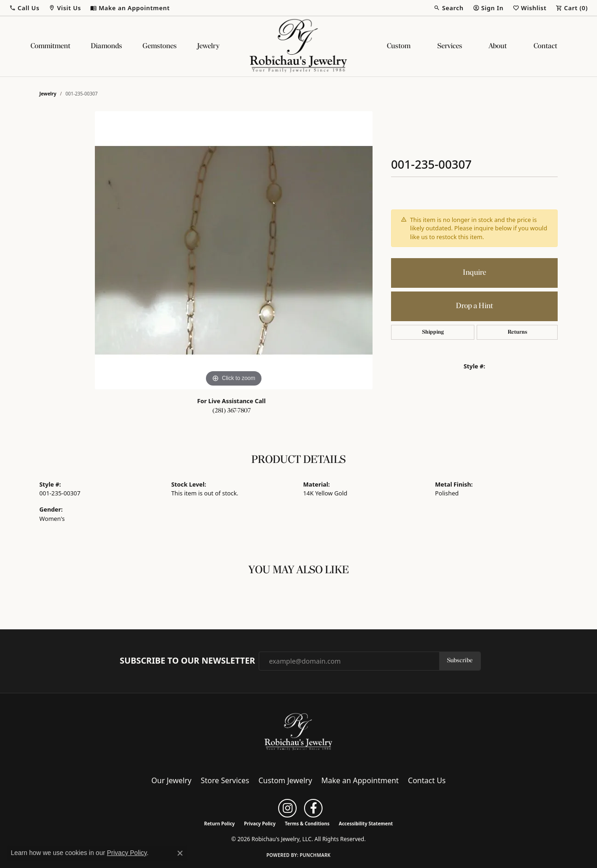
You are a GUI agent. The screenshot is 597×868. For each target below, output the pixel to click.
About (498, 46)
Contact (545, 46)
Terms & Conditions (307, 823)
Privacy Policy (259, 823)
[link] (130, 8)
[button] (24, 8)
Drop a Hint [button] (474, 306)
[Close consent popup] (180, 853)
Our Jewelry (171, 780)
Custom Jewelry (285, 780)
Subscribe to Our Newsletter (187, 661)
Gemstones (160, 46)
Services (449, 46)
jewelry (47, 93)
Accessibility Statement (366, 823)
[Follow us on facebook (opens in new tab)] (313, 808)
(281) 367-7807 (231, 411)
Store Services (225, 780)
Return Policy (219, 823)
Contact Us (427, 780)
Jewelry (208, 46)
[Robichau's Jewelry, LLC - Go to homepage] (298, 731)
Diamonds (106, 46)
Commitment (50, 46)
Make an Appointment (359, 780)
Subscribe (460, 661)
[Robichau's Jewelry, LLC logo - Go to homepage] (298, 46)
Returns (517, 332)
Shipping (433, 332)
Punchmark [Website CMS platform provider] (315, 855)
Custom (398, 46)
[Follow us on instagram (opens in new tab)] (287, 808)
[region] (234, 250)
